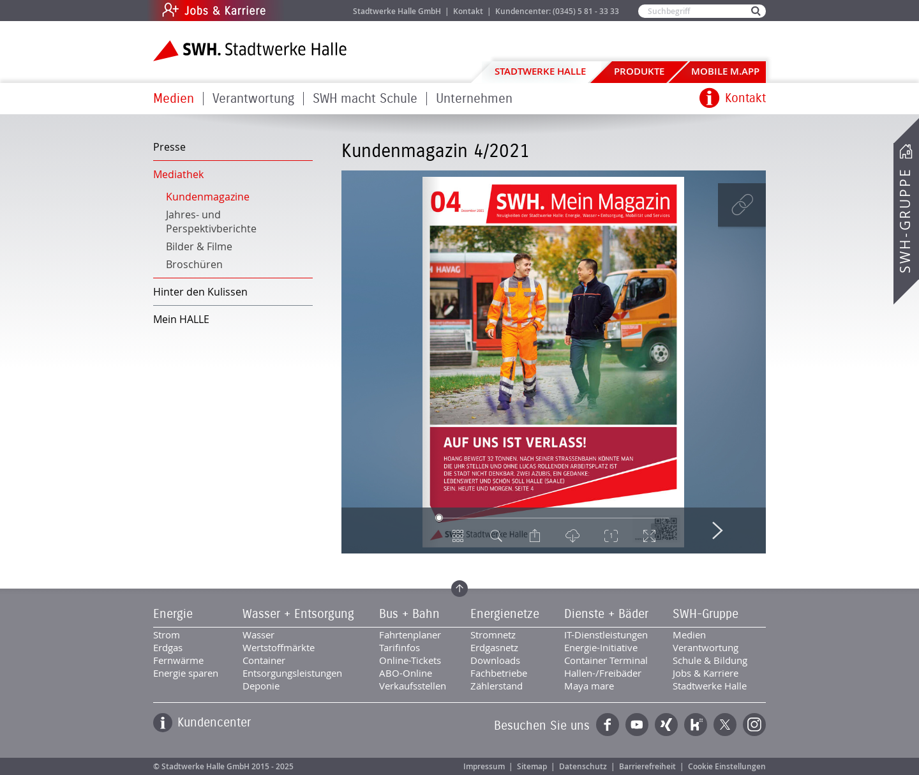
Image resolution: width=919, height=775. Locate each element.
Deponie (261, 685)
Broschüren (194, 264)
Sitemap (532, 766)
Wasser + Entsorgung (298, 614)
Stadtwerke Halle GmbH (397, 11)
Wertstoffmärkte (279, 647)
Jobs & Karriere (300, 10)
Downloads (495, 660)
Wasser (258, 634)
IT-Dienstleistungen (606, 634)
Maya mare (589, 685)
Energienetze (504, 614)
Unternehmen (474, 98)
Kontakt (468, 11)
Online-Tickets (410, 660)
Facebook (607, 724)
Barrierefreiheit (647, 766)
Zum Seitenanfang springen (459, 588)
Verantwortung (253, 98)
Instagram (754, 724)
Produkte (639, 71)
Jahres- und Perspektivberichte (211, 221)
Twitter (725, 724)
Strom (166, 634)
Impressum (484, 766)
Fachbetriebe (498, 672)
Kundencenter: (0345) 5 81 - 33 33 (557, 11)
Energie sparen (185, 672)
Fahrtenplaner (410, 634)
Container (264, 660)
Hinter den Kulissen (200, 292)
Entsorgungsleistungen (292, 672)
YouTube (636, 724)
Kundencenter (214, 722)
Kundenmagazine (208, 197)
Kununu (695, 724)
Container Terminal (606, 660)
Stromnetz (493, 634)
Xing (666, 724)
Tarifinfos (399, 647)
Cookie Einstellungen (727, 766)
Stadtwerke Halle (540, 71)
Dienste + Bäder (606, 614)
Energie (173, 614)
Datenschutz (583, 766)
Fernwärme (178, 660)
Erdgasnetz (494, 647)
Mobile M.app (725, 71)
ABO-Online (405, 672)
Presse (169, 147)
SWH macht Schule (365, 98)
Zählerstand (496, 685)
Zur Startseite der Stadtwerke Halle (250, 50)
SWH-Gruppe (905, 220)
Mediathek (178, 174)
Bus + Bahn (409, 614)
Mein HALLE (181, 319)
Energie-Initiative (601, 647)
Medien (173, 98)
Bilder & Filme (199, 246)
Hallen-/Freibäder (602, 672)
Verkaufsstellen (412, 685)
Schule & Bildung (710, 660)
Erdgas (168, 647)
